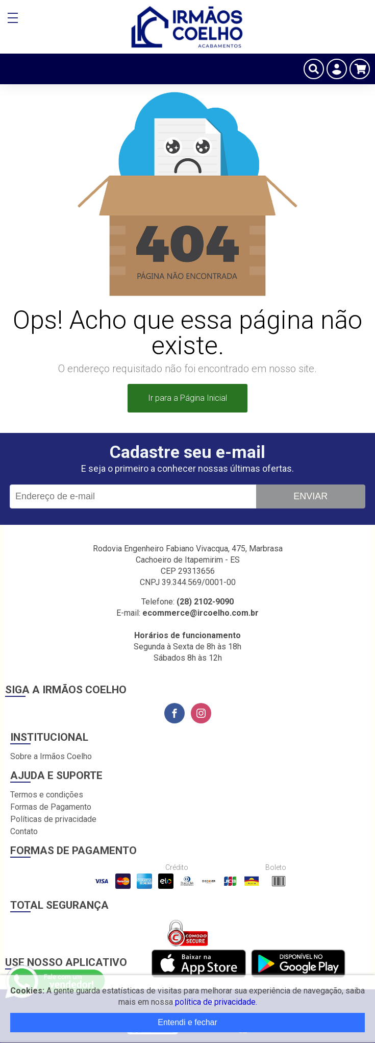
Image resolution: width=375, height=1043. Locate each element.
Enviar (310, 496)
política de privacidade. (216, 1002)
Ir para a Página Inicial (187, 398)
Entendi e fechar (187, 1022)
